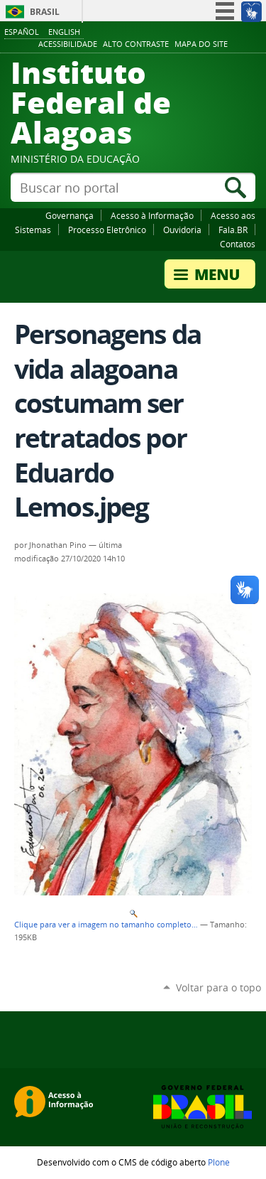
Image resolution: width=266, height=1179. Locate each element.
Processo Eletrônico (107, 229)
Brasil (45, 12)
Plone (219, 1162)
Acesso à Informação (152, 215)
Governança (69, 215)
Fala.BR (233, 229)
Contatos (237, 243)
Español (21, 31)
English (64, 31)
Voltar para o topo (218, 987)
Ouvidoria (182, 229)
